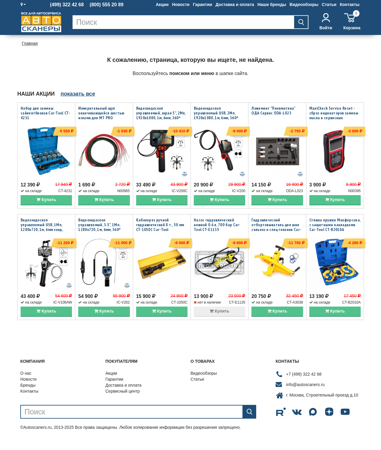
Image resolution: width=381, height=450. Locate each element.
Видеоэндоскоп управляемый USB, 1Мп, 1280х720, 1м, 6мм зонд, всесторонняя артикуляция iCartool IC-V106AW (45, 234)
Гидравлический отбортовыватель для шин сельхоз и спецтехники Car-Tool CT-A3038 (276, 232)
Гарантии (202, 4)
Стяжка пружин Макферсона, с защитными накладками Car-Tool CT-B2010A (335, 229)
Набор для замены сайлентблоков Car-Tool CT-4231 (45, 112)
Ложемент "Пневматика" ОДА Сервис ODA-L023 (273, 110)
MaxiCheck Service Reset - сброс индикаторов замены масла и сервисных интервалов (333, 115)
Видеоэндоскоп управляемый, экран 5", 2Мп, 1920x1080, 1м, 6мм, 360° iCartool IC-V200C (161, 115)
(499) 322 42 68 (67, 4)
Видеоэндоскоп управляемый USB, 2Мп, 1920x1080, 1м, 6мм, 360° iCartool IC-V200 (216, 115)
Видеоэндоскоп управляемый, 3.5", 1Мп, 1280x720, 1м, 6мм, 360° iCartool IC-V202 (99, 232)
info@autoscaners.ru (305, 395)
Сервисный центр (122, 401)
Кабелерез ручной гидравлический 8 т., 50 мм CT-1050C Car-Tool (160, 229)
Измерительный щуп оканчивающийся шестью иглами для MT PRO (101, 112)
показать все (78, 94)
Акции (162, 4)
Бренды (28, 395)
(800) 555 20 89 (106, 4)
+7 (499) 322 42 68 (304, 384)
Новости (181, 4)
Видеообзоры (304, 4)
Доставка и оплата (235, 4)
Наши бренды (271, 4)
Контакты (350, 4)
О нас (25, 383)
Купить (46, 204)
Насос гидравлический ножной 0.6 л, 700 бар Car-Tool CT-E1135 (217, 229)
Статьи (329, 4)
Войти (325, 21)
